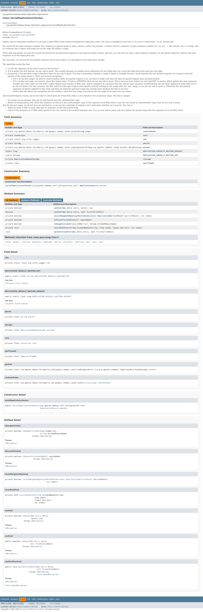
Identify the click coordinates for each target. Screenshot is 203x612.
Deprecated (42, 3)
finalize (25, 242)
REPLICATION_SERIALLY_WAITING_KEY (160, 155)
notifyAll (68, 242)
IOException (46, 436)
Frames (31, 7)
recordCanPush (61, 228)
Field (19, 10)
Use (28, 3)
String (80, 131)
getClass (36, 242)
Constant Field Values (16, 283)
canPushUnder (149, 131)
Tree (34, 3)
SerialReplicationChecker (22, 35)
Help (58, 3)
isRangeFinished (62, 224)
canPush (57, 208)
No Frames (40, 7)
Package (14, 3)
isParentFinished (62, 220)
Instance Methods (30, 200)
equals (16, 242)
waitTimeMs (148, 163)
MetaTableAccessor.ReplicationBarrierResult (101, 216)
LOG (144, 139)
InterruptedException (48, 574)
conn (145, 135)
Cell (83, 212)
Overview (5, 3)
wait (88, 242)
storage (147, 159)
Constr (26, 10)
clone (7, 242)
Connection (19, 135)
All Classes (55, 7)
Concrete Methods (52, 200)
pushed (146, 147)
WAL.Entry (67, 208)
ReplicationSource (89, 186)
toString (79, 242)
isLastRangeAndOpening (65, 216)
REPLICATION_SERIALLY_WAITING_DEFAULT (162, 151)
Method (34, 10)
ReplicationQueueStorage (26, 159)
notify (57, 242)
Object (14, 37)
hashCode (47, 242)
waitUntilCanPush (62, 232)
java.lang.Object (10, 23)
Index (51, 3)
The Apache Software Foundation (32, 609)
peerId (146, 143)
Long (87, 131)
